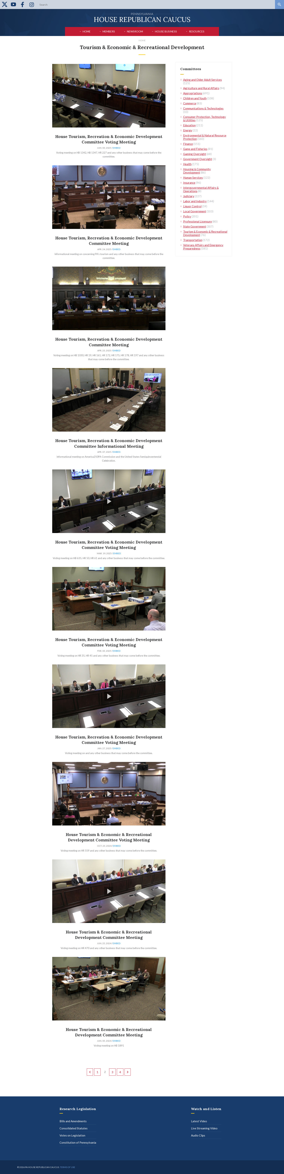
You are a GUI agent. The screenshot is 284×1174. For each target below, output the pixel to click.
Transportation (192, 240)
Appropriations (192, 93)
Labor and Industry (195, 201)
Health (187, 164)
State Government (194, 226)
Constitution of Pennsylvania (78, 1142)
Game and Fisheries (195, 149)
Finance (188, 143)
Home (87, 31)
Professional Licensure (197, 221)
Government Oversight (197, 159)
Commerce (189, 103)
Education (189, 125)
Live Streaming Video (204, 1128)
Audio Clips (198, 1135)
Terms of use (67, 1167)
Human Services (193, 177)
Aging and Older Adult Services (202, 79)
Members (109, 31)
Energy (187, 130)
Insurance (189, 182)
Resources (196, 31)
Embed (116, 147)
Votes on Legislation (72, 1135)
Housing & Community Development (197, 170)
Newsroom (135, 31)
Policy (187, 216)
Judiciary (188, 196)
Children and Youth (195, 98)
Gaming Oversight (194, 154)
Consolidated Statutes (74, 1128)
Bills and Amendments (73, 1121)
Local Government (194, 211)
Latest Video (199, 1121)
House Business (166, 31)
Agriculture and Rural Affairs (201, 88)
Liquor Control (192, 206)
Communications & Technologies (203, 108)
